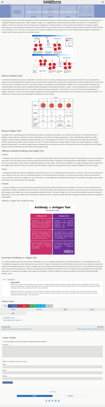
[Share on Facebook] (13, 306)
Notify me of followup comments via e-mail (14, 363)
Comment (5, 344)
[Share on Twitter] (41, 306)
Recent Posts (11, 279)
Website (4, 378)
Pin (66, 309)
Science (12, 317)
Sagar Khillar (15, 282)
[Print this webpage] (49, 306)
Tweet (40, 309)
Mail (92, 309)
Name (4, 366)
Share (14, 309)
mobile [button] (35, 398)
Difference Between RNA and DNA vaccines (89, 329)
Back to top (53, 393)
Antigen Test (18, 320)
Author (4, 279)
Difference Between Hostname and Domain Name (17, 329)
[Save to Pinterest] (23, 306)
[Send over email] (33, 306)
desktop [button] (70, 398)
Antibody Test (10, 320)
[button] (46, 402)
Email (4, 372)
